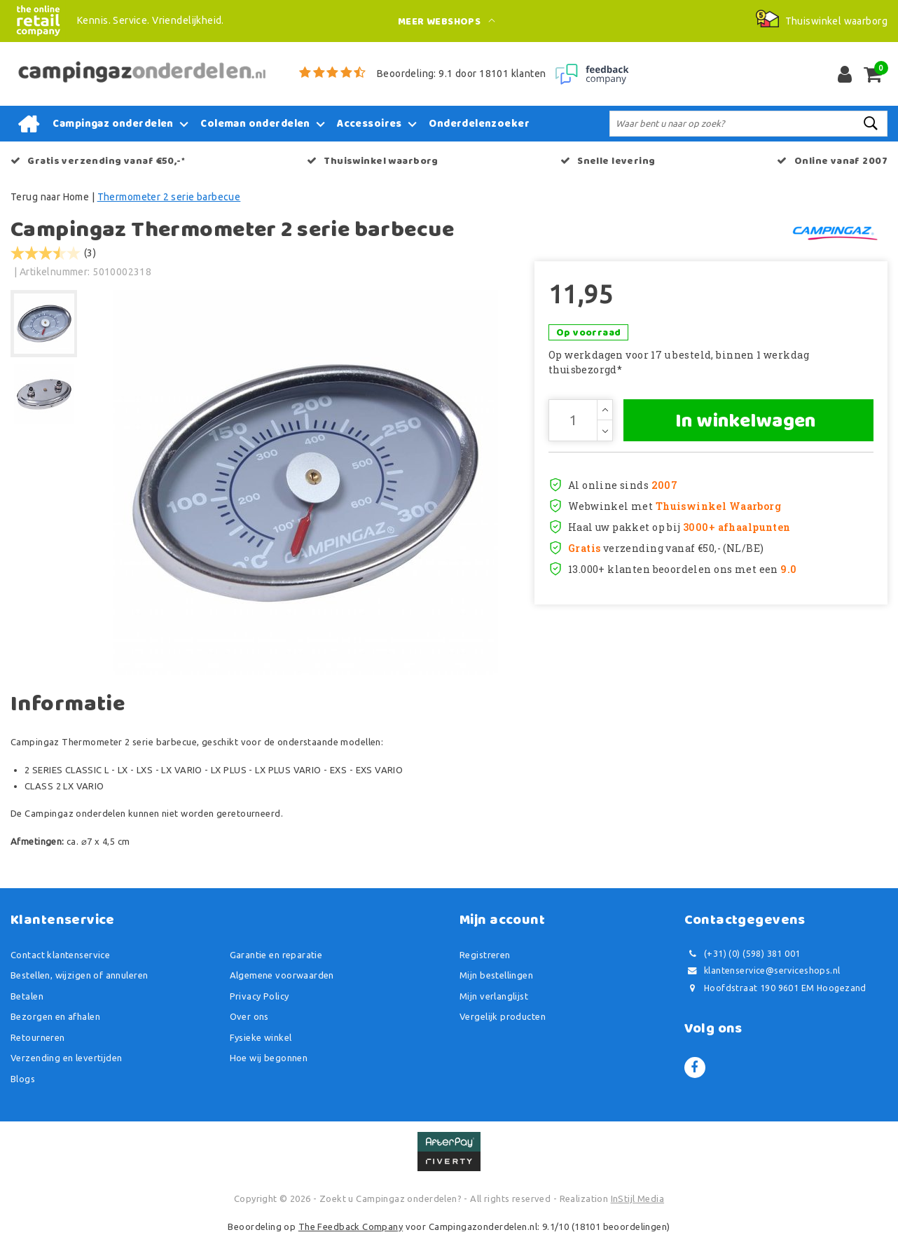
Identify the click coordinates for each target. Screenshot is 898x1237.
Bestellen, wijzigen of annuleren (79, 975)
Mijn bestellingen (496, 975)
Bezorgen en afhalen (55, 1016)
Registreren (485, 955)
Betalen (27, 996)
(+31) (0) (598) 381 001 (742, 953)
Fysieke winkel (261, 1037)
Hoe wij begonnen (269, 1058)
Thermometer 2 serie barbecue (169, 196)
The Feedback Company (350, 1226)
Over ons (249, 1016)
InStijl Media (637, 1198)
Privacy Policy (259, 996)
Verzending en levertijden (67, 1058)
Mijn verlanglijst (494, 996)
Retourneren (38, 1037)
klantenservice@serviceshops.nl (762, 970)
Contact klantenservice (60, 955)
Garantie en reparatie (276, 955)
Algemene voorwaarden (282, 975)
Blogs (23, 1079)
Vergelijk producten (503, 1016)
